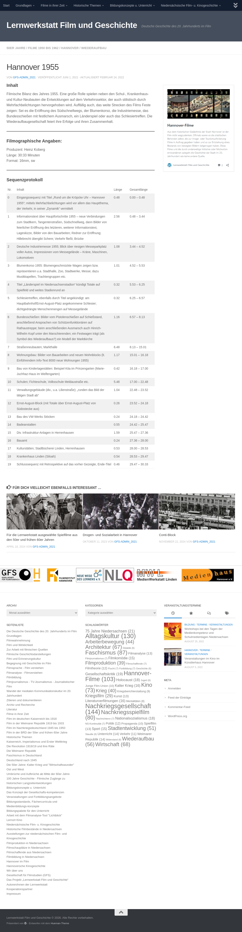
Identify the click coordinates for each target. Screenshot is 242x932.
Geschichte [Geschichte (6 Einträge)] (143, 668)
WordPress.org (177, 716)
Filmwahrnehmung (18, 640)
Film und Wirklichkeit (20, 645)
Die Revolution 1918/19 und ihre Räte (30, 746)
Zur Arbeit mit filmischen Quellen (27, 649)
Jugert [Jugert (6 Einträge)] (146, 680)
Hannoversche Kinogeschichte (26, 866)
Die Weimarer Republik (21, 750)
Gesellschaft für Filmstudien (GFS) (29, 875)
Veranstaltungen (221, 624)
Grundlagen (24, 5)
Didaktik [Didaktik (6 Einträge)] (129, 648)
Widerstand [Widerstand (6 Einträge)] (113, 739)
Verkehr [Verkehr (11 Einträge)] (128, 734)
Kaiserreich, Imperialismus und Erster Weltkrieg (37, 741)
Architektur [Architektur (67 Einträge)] (103, 647)
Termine (202, 624)
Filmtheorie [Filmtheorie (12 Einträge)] (96, 668)
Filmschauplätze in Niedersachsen (28, 847)
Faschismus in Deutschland (24, 755)
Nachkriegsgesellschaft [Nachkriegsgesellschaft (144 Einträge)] (118, 708)
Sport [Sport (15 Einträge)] (99, 729)
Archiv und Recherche (21, 704)
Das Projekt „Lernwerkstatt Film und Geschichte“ (37, 879)
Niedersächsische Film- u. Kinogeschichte (189, 5)
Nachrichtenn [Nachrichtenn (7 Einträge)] (105, 718)
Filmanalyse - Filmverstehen (24, 672)
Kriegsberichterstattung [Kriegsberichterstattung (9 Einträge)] (133, 691)
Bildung (189, 624)
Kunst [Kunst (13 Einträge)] (121, 696)
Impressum (14, 893)
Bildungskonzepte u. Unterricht (131, 5)
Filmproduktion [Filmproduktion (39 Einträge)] (105, 663)
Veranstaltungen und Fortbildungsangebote (34, 796)
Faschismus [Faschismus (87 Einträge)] (106, 652)
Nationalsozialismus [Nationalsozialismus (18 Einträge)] (135, 718)
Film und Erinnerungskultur (24, 658)
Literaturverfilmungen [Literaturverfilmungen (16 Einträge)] (105, 701)
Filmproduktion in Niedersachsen (27, 843)
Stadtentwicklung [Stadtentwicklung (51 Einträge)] (132, 728)
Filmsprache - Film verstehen (25, 668)
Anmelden (174, 688)
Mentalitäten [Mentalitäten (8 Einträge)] (135, 701)
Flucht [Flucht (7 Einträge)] (113, 668)
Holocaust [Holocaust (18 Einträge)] (128, 680)
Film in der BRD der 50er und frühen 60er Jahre (37, 732)
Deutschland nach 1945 (22, 760)
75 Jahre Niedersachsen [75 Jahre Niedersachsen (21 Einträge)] (110, 631)
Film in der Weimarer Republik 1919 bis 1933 (35, 723)
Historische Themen (87, 5)
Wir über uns (15, 870)
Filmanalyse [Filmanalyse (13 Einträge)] (140, 653)
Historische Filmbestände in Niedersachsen (34, 829)
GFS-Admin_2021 (24, 77)
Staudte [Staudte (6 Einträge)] (91, 734)
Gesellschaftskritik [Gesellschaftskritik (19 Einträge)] (104, 674)
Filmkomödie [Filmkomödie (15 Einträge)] (121, 658)
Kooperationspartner (20, 889)
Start (6, 5)
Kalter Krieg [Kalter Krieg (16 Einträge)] (127, 685)
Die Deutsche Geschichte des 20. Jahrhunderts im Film (42, 631)
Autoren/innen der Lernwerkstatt (27, 884)
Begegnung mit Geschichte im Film (29, 663)
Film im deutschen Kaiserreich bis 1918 (32, 718)
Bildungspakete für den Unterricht (28, 810)
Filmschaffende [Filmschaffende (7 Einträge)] (136, 663)
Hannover (70, 48)
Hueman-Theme (60, 923)
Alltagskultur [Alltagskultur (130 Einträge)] (110, 635)
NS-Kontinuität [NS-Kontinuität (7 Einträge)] (95, 723)
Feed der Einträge (179, 697)
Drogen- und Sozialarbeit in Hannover (110, 535)
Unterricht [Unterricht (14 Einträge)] (108, 734)
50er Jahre (16, 48)
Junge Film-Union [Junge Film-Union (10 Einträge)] (99, 685)
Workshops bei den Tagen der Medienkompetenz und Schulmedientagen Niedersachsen (206, 633)
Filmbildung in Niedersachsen (25, 856)
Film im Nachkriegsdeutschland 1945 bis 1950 (36, 728)
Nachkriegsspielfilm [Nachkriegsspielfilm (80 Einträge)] (117, 715)
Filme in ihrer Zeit (52, 5)
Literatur (12, 709)
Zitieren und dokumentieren (24, 700)
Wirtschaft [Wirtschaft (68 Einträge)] (112, 744)
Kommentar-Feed (179, 707)
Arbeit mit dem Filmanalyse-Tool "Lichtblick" (34, 815)
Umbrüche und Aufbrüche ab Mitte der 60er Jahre (38, 774)
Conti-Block (167, 535)
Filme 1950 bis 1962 (43, 48)
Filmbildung (14, 677)
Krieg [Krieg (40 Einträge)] (106, 690)
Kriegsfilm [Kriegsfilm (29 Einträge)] (99, 695)
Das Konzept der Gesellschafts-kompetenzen (35, 792)
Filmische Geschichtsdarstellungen (29, 654)
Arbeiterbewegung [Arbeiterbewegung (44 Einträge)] (109, 641)
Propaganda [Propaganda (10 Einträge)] (132, 723)
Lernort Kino (14, 820)
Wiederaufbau (94, 48)
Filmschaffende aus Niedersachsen (29, 852)
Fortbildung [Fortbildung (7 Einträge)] (127, 668)
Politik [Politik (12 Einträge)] (113, 723)
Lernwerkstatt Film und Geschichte (72, 25)
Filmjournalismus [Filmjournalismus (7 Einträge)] (96, 658)
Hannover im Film (18, 861)
